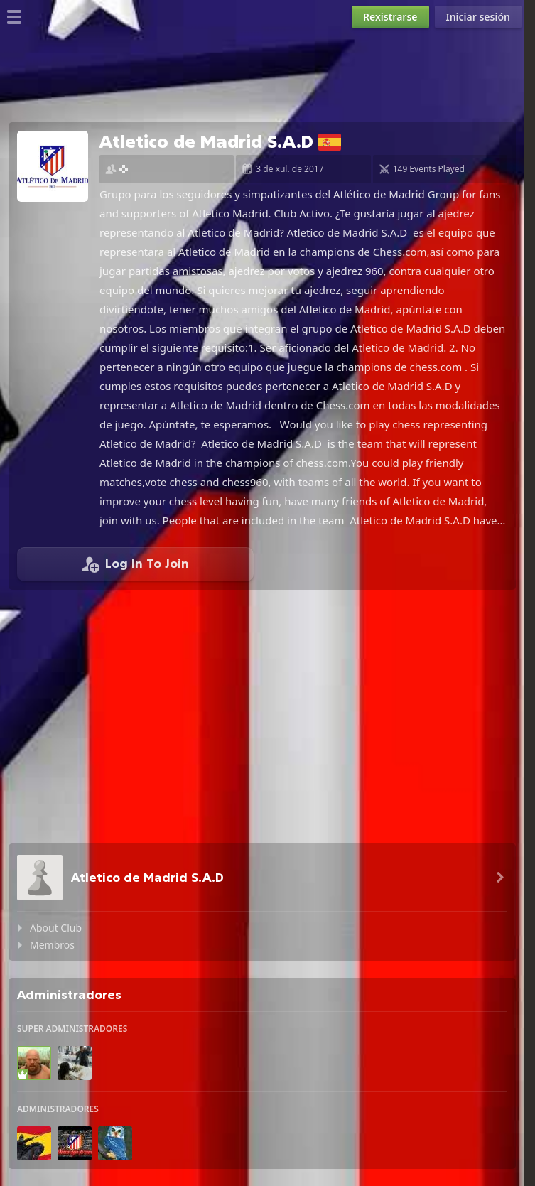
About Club (56, 927)
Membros (52, 945)
